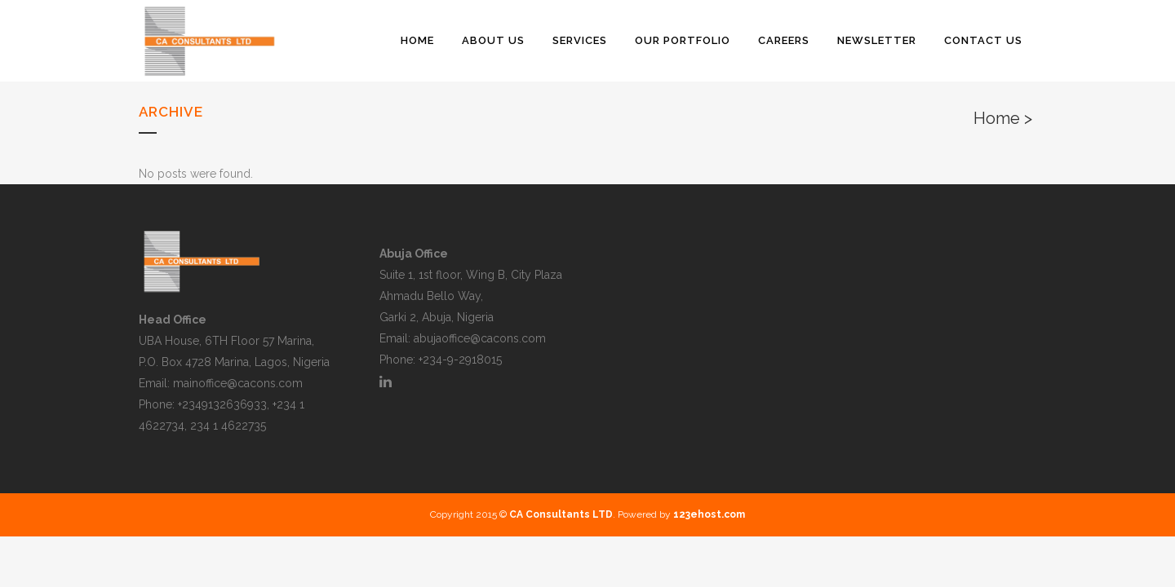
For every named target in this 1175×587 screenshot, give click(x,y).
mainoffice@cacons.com (238, 383)
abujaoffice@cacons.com (480, 338)
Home (996, 118)
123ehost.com (709, 514)
